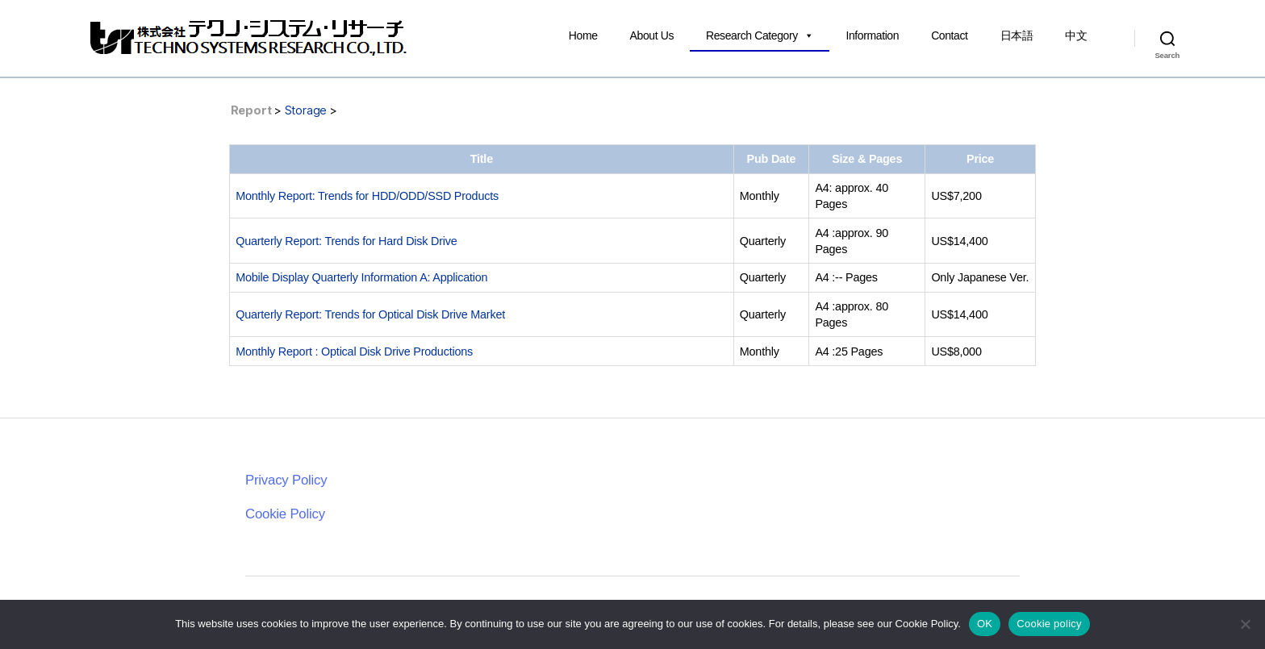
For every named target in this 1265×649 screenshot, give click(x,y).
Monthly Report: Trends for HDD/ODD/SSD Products (367, 195)
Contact (949, 35)
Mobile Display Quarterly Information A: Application (361, 277)
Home (583, 35)
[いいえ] (1245, 624)
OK (984, 624)
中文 (1076, 35)
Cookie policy (1049, 624)
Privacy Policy (286, 480)
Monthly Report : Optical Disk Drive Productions (354, 351)
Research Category (759, 35)
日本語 (1016, 35)
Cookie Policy (285, 514)
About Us (652, 35)
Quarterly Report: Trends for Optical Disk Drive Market (370, 314)
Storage (306, 110)
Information (872, 35)
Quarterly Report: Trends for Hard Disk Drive (346, 241)
